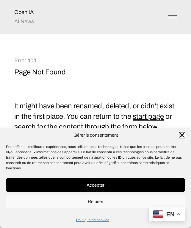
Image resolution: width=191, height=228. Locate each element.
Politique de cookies (92, 220)
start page (148, 116)
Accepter (95, 185)
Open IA (24, 12)
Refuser (95, 201)
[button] (182, 135)
